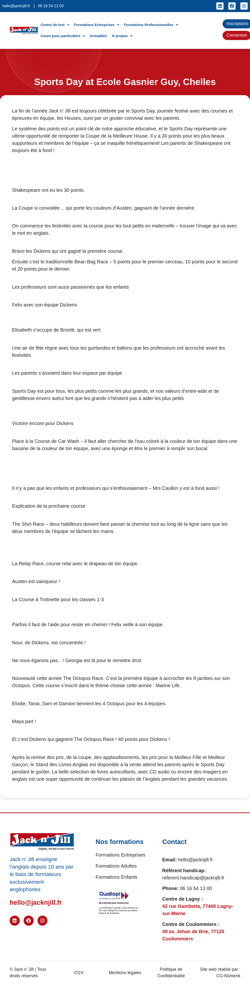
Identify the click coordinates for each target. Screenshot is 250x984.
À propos (122, 36)
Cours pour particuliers (62, 36)
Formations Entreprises (96, 25)
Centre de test (54, 25)
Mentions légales (125, 972)
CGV (78, 972)
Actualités (98, 36)
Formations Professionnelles (151, 25)
